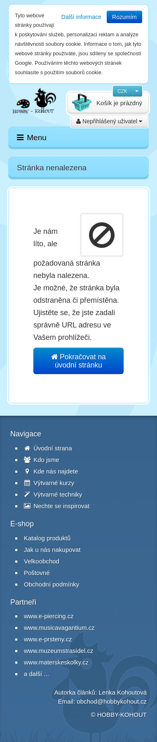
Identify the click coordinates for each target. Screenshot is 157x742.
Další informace (81, 17)
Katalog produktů (47, 538)
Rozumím (124, 17)
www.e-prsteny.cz (48, 639)
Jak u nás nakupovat (52, 549)
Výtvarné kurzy (49, 482)
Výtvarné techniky (53, 494)
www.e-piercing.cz (49, 616)
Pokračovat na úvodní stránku (78, 361)
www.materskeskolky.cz (56, 662)
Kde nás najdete (51, 471)
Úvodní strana (48, 448)
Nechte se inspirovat (56, 505)
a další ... (36, 673)
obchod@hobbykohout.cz (112, 701)
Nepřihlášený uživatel (109, 121)
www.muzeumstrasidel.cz (58, 650)
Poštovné (37, 572)
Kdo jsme (41, 459)
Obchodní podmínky (51, 584)
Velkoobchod (41, 561)
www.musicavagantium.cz (59, 627)
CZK (122, 91)
